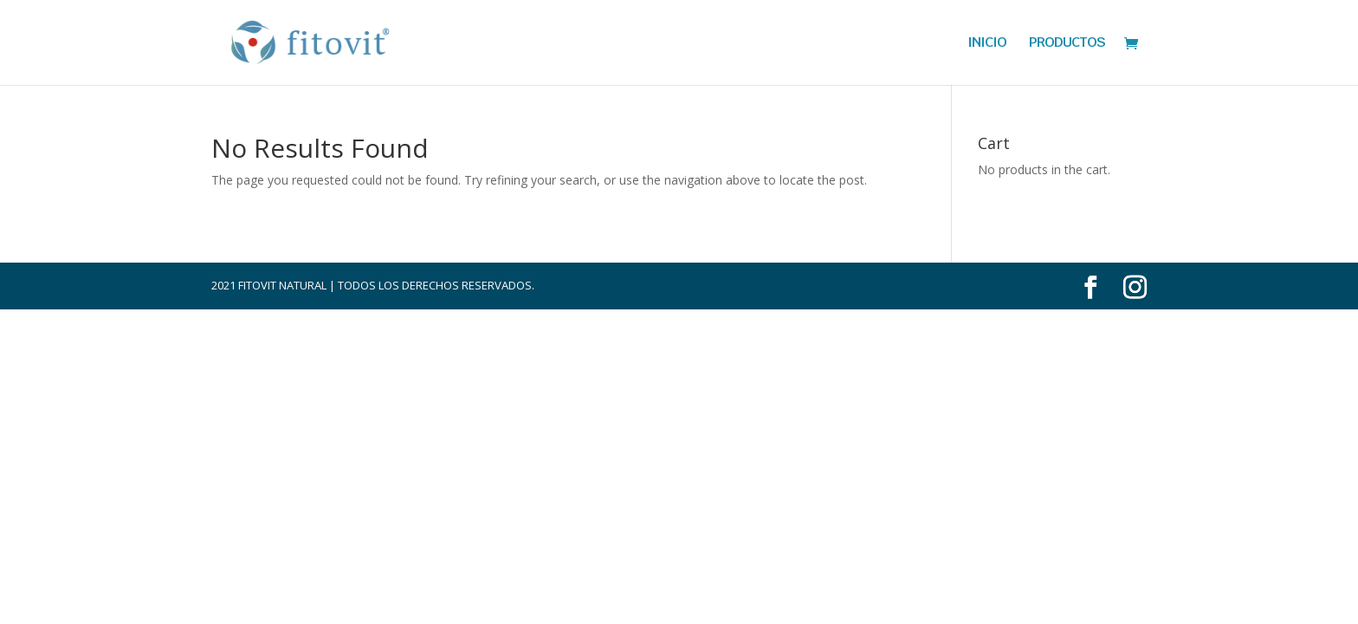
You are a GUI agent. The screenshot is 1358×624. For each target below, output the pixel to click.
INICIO (986, 43)
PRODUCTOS (1067, 43)
